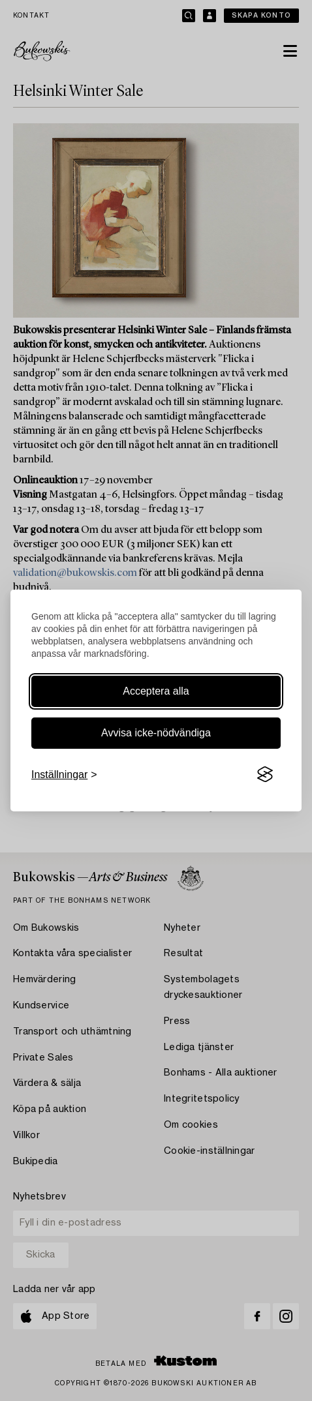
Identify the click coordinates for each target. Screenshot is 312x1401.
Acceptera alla (156, 691)
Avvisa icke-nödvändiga (156, 732)
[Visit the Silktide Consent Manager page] (265, 775)
